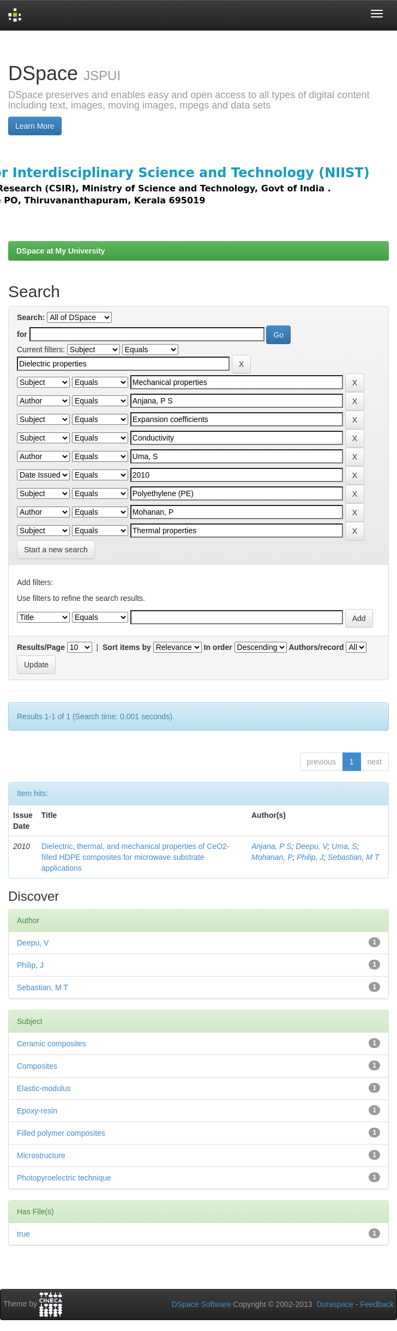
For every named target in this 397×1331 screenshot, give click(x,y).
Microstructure (41, 1155)
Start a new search (56, 549)
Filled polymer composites (61, 1133)
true (23, 1234)
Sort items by (127, 647)
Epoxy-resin (37, 1110)
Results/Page (41, 647)
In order (218, 647)
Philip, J (310, 857)
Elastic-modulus (44, 1088)
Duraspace (334, 1304)
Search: (31, 317)
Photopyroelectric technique (64, 1177)
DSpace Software (201, 1304)
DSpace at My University (60, 250)
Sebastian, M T (353, 857)
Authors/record (316, 647)
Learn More (35, 126)
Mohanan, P (272, 857)
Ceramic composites (51, 1043)
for (22, 334)
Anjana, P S (271, 846)
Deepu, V (311, 846)
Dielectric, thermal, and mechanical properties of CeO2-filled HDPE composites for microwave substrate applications (135, 857)
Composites (37, 1066)
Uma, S (344, 846)
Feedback (377, 1304)
